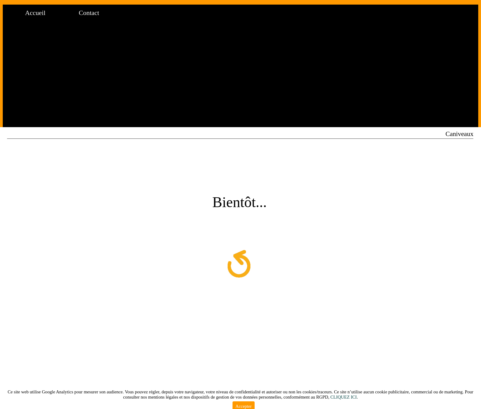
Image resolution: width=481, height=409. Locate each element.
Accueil (35, 13)
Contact (89, 13)
